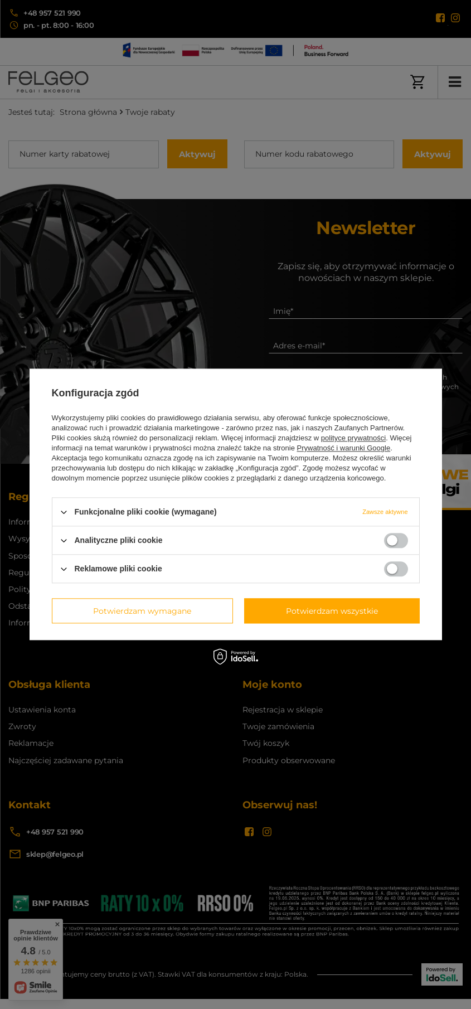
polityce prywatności (353, 438)
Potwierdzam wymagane (142, 611)
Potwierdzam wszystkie (332, 611)
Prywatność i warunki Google (344, 448)
